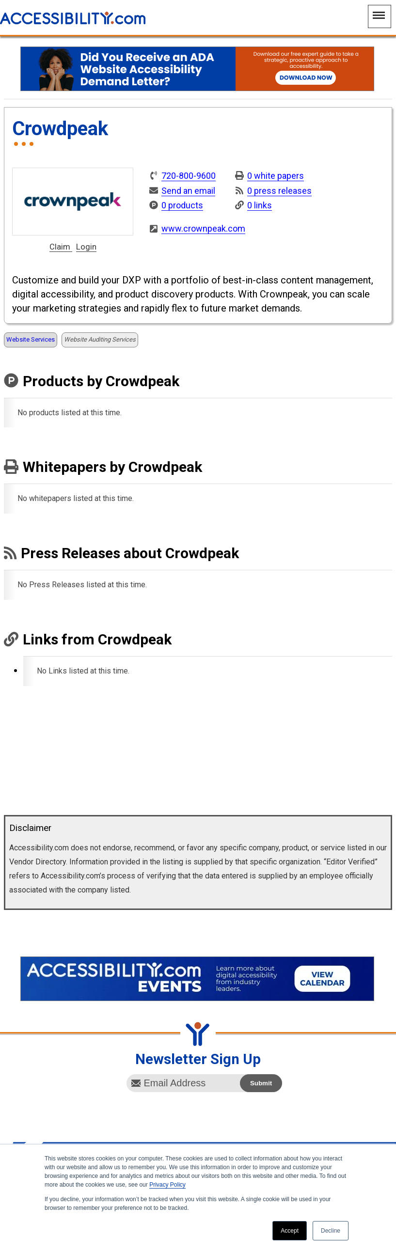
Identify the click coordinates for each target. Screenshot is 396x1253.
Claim (60, 247)
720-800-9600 (188, 176)
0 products (182, 205)
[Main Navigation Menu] (379, 16)
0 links (259, 205)
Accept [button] (290, 1230)
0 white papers (275, 176)
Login (86, 247)
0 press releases (279, 191)
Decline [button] (330, 1230)
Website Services (30, 339)
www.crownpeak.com (203, 228)
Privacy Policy (167, 1184)
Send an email (188, 191)
